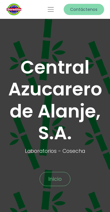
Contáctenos (83, 9)
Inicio (55, 179)
